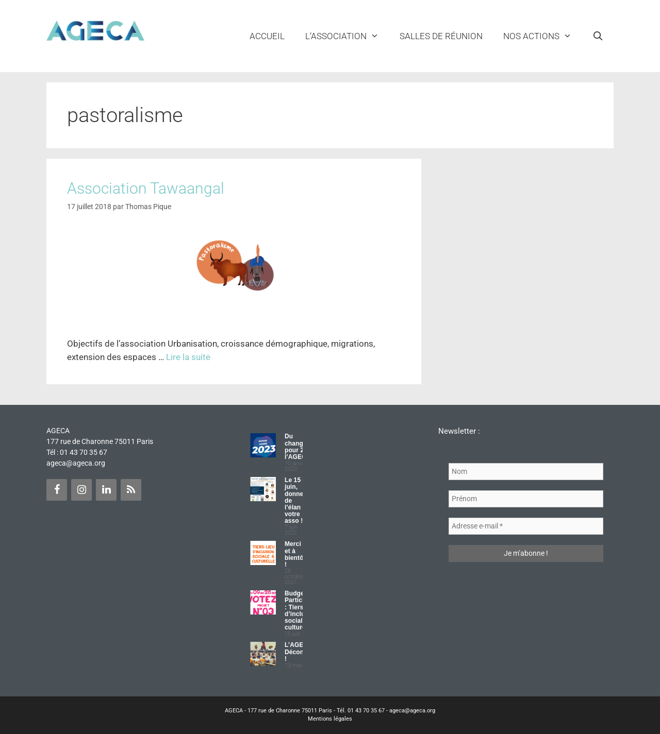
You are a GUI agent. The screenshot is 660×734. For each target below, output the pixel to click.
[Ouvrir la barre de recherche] (598, 36)
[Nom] (526, 471)
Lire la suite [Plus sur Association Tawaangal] (188, 357)
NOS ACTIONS (542, 36)
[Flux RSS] (131, 490)
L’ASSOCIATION (347, 36)
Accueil (267, 36)
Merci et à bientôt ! (295, 554)
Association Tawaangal (145, 188)
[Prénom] (526, 498)
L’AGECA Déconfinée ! (302, 651)
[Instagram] (81, 490)
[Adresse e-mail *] (526, 526)
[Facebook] (56, 490)
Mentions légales (330, 718)
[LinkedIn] (106, 490)
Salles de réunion (441, 36)
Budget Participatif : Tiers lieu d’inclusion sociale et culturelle (301, 610)
